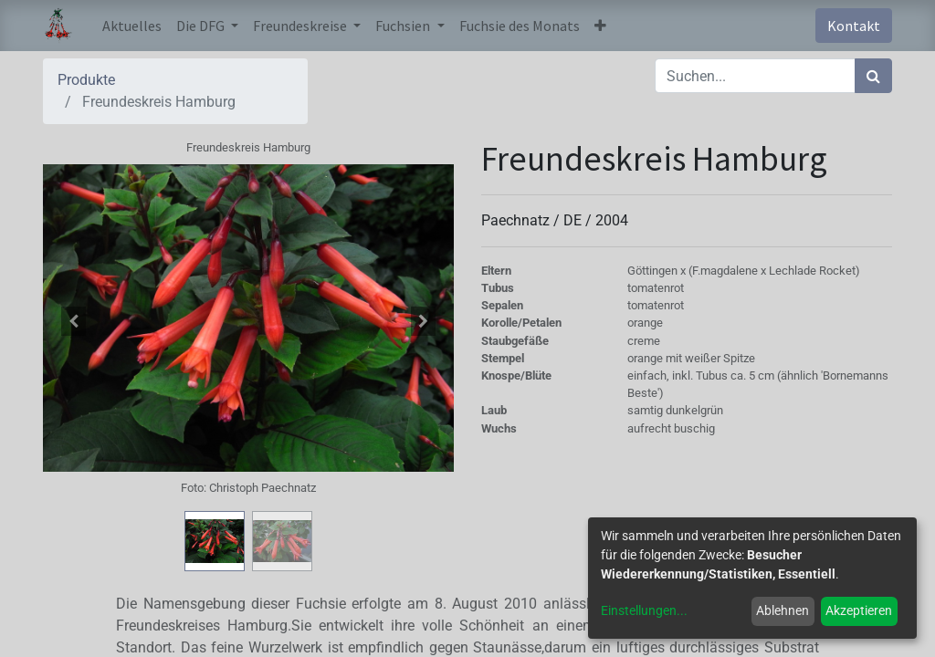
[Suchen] (873, 75)
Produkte (86, 80)
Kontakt (853, 25)
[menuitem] (132, 25)
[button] (600, 25)
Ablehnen (782, 610)
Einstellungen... (644, 610)
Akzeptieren (858, 610)
